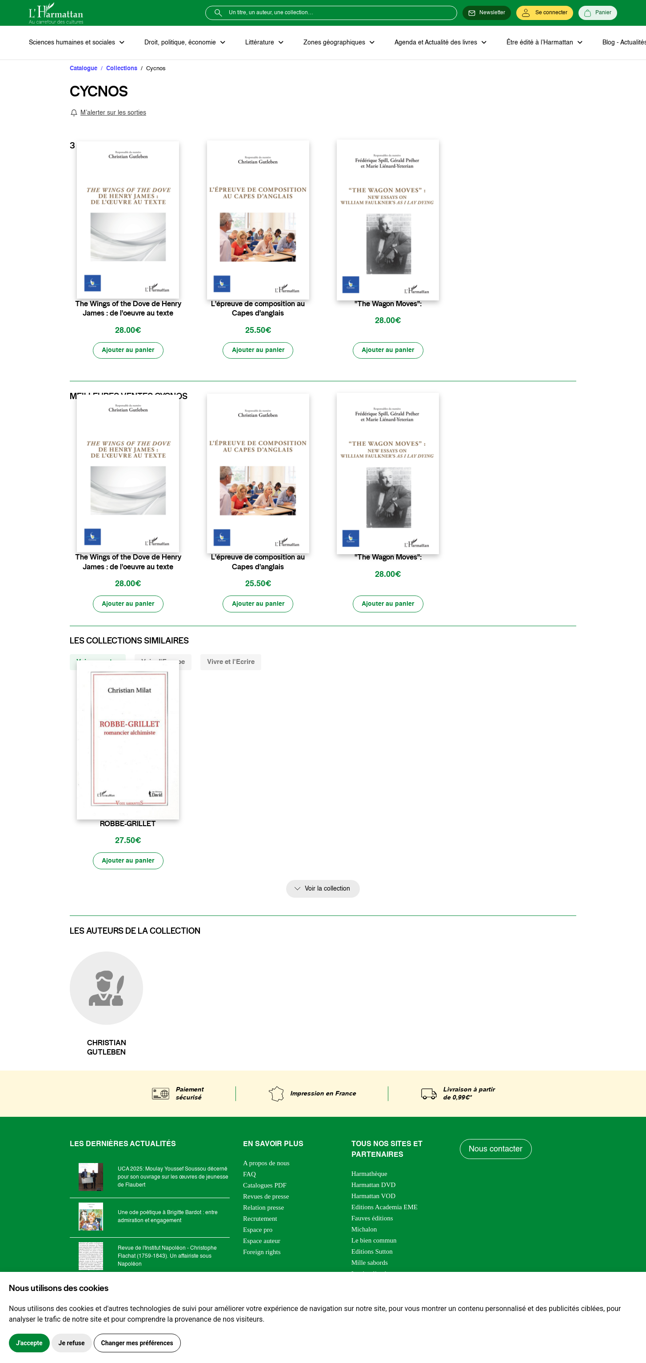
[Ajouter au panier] (127, 350)
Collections (121, 69)
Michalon (364, 1230)
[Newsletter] (487, 13)
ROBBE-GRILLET (128, 824)
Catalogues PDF (265, 1186)
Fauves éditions (372, 1219)
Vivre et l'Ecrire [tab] (231, 662)
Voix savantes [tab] (97, 662)
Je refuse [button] (72, 1343)
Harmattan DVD (373, 1186)
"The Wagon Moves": (388, 303)
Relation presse (263, 1208)
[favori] (173, 286)
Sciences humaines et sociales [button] (73, 43)
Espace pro (257, 1231)
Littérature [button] (259, 43)
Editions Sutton (372, 1252)
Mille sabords (369, 1263)
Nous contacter (496, 1150)
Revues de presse (266, 1197)
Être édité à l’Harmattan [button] (538, 43)
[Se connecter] (544, 13)
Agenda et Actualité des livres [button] (435, 43)
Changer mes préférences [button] (137, 1343)
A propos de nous (266, 1164)
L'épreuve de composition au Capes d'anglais (258, 308)
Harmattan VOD (373, 1197)
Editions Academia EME (384, 1208)
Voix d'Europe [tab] (163, 662)
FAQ (249, 1175)
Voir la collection (327, 890)
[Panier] (597, 13)
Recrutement (260, 1219)
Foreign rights (262, 1253)
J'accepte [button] (29, 1343)
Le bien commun (374, 1241)
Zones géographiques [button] (334, 43)
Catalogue (83, 69)
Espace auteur (261, 1242)
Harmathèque (369, 1175)
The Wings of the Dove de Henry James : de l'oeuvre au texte (128, 308)
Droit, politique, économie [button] (180, 43)
